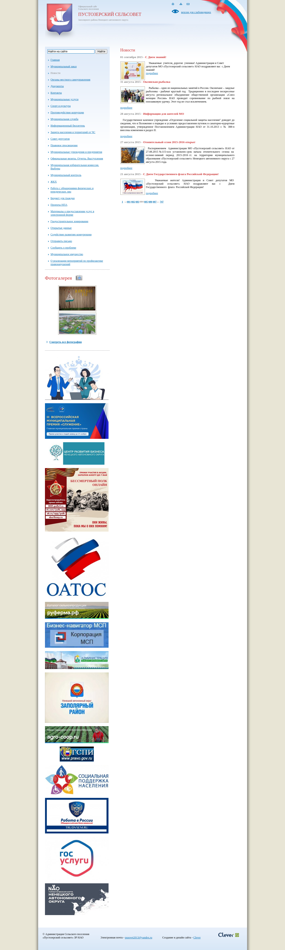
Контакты (56, 92)
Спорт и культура (61, 105)
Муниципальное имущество (67, 254)
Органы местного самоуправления (70, 79)
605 (146, 201)
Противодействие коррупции (67, 112)
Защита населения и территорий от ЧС (73, 132)
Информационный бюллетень (68, 125)
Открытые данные (61, 228)
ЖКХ (54, 181)
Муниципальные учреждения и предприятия (76, 152)
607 (155, 201)
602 (133, 201)
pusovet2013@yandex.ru (138, 937)
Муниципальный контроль (66, 175)
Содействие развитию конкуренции (71, 234)
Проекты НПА (59, 204)
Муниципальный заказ (64, 66)
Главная (55, 59)
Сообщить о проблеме (63, 247)
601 (129, 201)
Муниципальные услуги (65, 99)
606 (150, 201)
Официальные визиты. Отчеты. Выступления (77, 158)
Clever (197, 937)
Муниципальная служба (64, 119)
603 (137, 201)
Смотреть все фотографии (66, 342)
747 (162, 201)
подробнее (152, 73)
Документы (57, 86)
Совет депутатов (60, 138)
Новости (56, 73)
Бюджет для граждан (63, 198)
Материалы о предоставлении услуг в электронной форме (72, 213)
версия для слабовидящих (191, 12)
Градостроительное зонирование (70, 221)
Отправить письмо (61, 241)
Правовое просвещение (64, 145)
